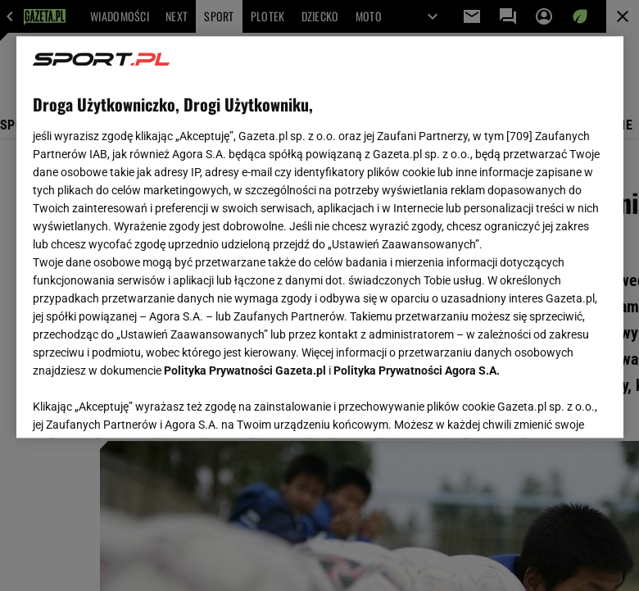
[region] (319, 237)
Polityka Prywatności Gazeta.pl (245, 370)
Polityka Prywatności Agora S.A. (416, 370)
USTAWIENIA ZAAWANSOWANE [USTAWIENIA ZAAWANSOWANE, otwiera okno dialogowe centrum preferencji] (140, 404)
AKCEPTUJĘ (551, 405)
